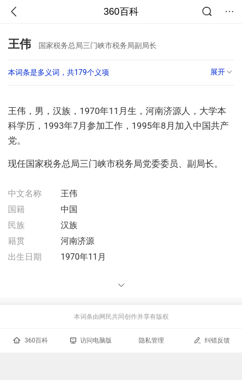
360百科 (120, 11)
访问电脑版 (91, 340)
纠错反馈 (211, 340)
